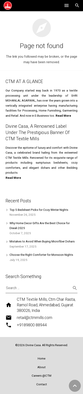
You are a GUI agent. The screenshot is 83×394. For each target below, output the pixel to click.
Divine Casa (33, 345)
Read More (13, 177)
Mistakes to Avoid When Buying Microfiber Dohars (42, 241)
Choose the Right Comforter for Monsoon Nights (41, 254)
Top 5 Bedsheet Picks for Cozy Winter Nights (39, 209)
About (41, 367)
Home (41, 358)
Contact (41, 384)
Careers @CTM (41, 375)
